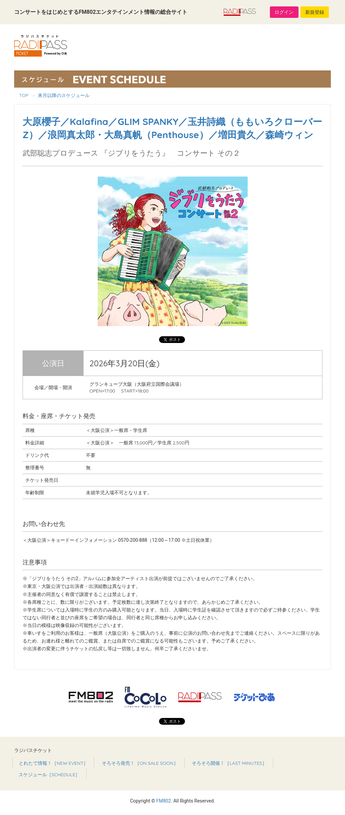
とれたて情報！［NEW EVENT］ (53, 763)
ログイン (284, 12)
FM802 (163, 801)
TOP (23, 95)
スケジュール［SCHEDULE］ (49, 775)
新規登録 (314, 12)
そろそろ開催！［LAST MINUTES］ (229, 763)
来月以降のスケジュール (64, 95)
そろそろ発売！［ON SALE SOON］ (140, 763)
